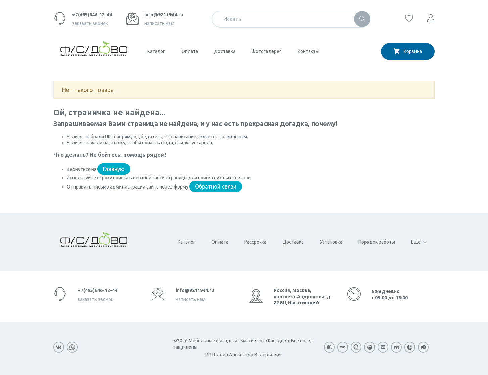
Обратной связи (215, 186)
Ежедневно (390, 294)
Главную (114, 169)
